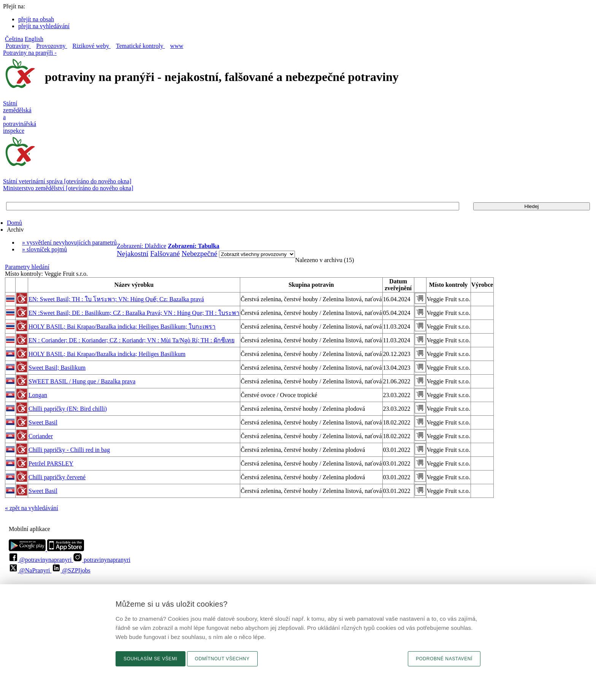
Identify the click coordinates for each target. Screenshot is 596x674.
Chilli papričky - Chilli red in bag (69, 450)
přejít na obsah (36, 19)
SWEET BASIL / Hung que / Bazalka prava (82, 381)
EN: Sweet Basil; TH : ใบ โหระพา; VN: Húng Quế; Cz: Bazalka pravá (116, 299)
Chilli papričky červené (57, 477)
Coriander (41, 436)
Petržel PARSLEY (51, 463)
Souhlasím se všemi (151, 658)
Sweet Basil (43, 422)
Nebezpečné (199, 254)
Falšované (165, 254)
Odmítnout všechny (222, 658)
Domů (14, 222)
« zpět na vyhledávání (31, 508)
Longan (38, 395)
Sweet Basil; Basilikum (57, 367)
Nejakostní (132, 254)
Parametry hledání (27, 267)
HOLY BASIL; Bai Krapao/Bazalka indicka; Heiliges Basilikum (107, 354)
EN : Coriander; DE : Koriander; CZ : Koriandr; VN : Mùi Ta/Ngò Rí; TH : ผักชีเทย (132, 340)
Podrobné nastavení (444, 658)
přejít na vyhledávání (44, 26)
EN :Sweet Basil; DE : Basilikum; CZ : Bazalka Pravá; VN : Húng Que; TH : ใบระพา (134, 313)
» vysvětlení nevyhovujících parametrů (69, 242)
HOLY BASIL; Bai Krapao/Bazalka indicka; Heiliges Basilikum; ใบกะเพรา (122, 326)
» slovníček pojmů (44, 249)
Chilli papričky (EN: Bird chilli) (68, 408)
